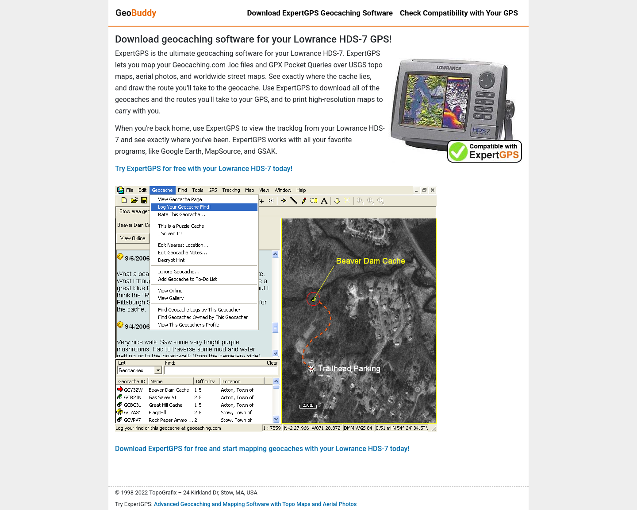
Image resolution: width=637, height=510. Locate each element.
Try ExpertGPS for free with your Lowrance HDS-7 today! (203, 168)
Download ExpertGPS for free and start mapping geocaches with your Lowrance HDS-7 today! (262, 448)
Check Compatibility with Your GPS (459, 12)
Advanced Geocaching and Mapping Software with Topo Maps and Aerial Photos (255, 504)
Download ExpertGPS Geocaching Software (320, 12)
